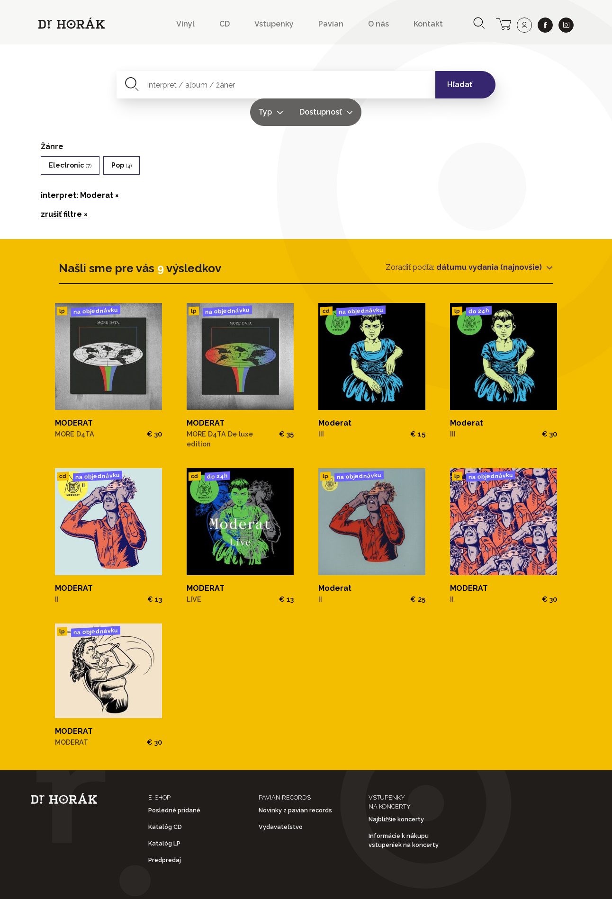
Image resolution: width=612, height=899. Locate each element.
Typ (341, 84)
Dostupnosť (396, 84)
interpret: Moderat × (80, 167)
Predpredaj (164, 833)
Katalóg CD (165, 799)
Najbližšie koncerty (396, 791)
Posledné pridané (174, 782)
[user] (524, 25)
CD (224, 23)
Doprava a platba (432, 884)
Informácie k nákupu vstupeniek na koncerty (404, 813)
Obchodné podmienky (188, 884)
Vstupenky (274, 23)
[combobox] (221, 84)
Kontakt (428, 23)
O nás (378, 23)
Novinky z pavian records (295, 782)
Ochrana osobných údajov (313, 884)
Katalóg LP (164, 816)
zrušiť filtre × (64, 186)
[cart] (503, 23)
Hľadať (459, 84)
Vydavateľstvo (281, 799)
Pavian (330, 23)
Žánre (52, 119)
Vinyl (185, 23)
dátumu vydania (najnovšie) (490, 239)
